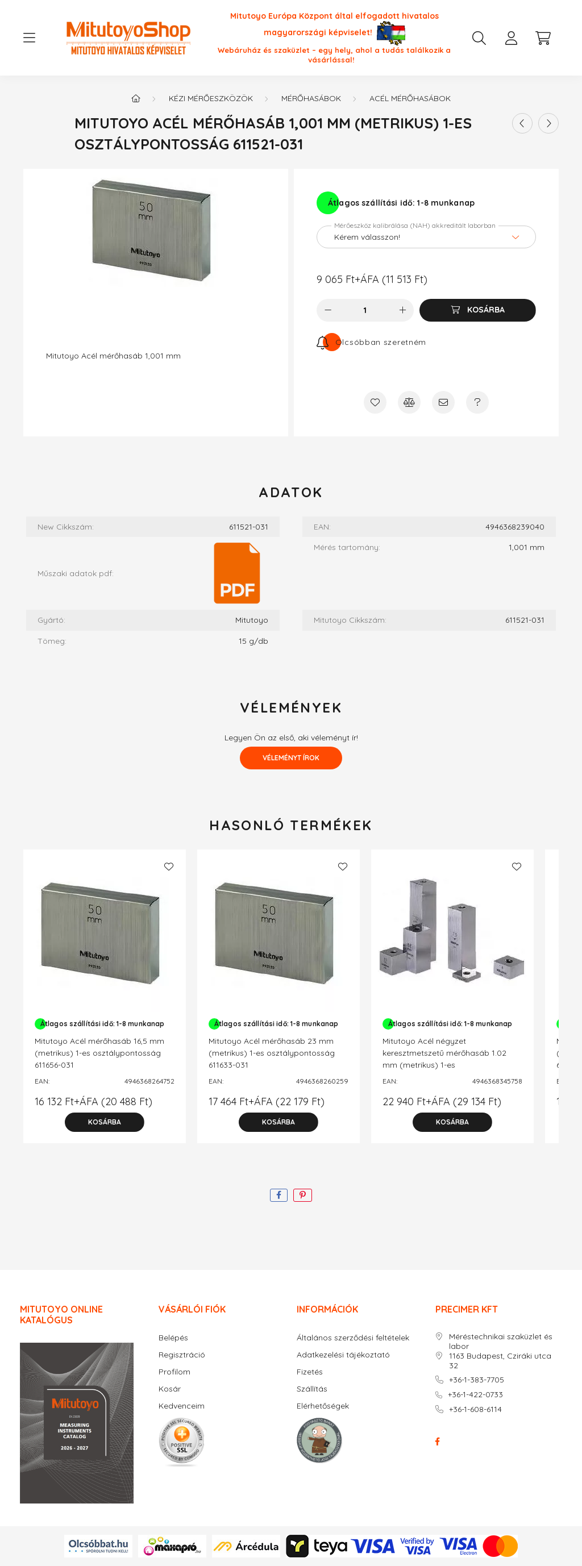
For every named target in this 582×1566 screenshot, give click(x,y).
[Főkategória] (135, 98)
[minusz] (327, 310)
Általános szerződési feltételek (353, 1338)
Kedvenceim (182, 1406)
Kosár (170, 1389)
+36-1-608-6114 (475, 1409)
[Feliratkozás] (371, 342)
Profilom (174, 1372)
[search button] (479, 38)
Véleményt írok (291, 757)
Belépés (173, 1338)
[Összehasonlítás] (409, 402)
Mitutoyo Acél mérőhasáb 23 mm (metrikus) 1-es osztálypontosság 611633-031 (272, 1053)
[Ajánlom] (443, 402)
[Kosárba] (477, 310)
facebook (437, 1441)
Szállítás (312, 1389)
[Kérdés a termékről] (477, 402)
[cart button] (542, 38)
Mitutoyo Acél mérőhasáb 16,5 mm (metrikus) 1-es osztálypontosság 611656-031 (99, 1053)
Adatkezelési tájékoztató (343, 1355)
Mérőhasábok (311, 98)
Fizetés (310, 1372)
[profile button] (511, 38)
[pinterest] (302, 1195)
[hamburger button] (29, 38)
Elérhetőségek (323, 1406)
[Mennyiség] (365, 310)
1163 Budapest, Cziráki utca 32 (500, 1361)
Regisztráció (182, 1355)
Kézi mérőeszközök (211, 98)
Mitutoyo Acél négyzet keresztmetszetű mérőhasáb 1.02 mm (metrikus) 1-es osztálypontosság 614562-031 (444, 1059)
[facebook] (279, 1195)
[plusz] (402, 310)
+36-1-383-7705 (476, 1380)
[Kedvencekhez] (375, 402)
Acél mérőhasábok (410, 98)
